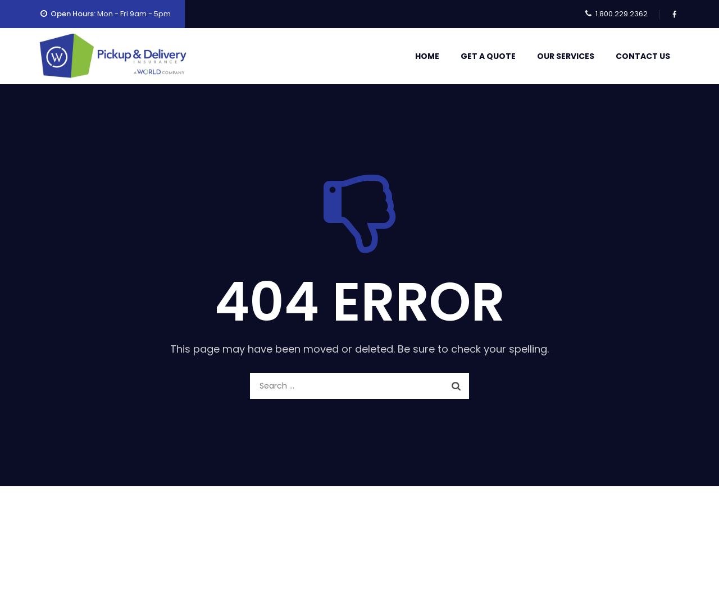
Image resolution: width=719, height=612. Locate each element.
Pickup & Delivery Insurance (360, 572)
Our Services (565, 56)
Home (427, 56)
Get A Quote (488, 56)
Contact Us (643, 56)
